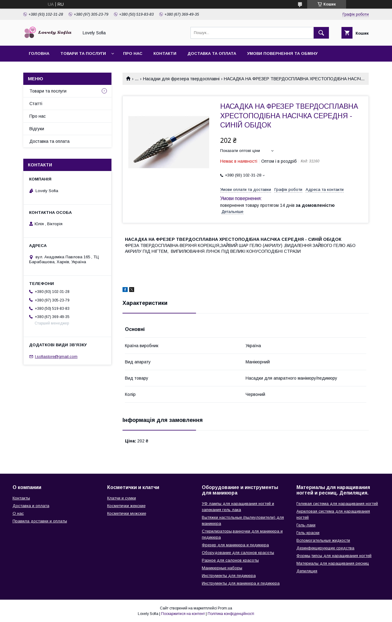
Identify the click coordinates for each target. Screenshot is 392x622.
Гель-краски (307, 532)
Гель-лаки (305, 525)
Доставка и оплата (31, 505)
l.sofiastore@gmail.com (56, 356)
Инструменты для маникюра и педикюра (241, 583)
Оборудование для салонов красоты (238, 552)
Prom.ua (225, 608)
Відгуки (36, 128)
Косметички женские (126, 505)
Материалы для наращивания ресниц (332, 563)
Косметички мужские (126, 513)
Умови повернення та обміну (282, 53)
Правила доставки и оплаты (40, 521)
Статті (35, 103)
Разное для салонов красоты (230, 560)
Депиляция (306, 571)
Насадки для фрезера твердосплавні (181, 78)
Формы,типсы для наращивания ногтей (333, 555)
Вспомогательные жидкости (323, 540)
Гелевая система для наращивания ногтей (337, 503)
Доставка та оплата (211, 53)
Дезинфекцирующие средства (325, 548)
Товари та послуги (83, 53)
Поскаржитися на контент (183, 614)
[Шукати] (321, 33)
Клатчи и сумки (121, 498)
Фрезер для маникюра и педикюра (235, 545)
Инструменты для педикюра (229, 575)
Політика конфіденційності (231, 614)
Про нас (132, 53)
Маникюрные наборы (222, 568)
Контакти (164, 53)
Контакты (21, 498)
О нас (18, 513)
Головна (39, 53)
